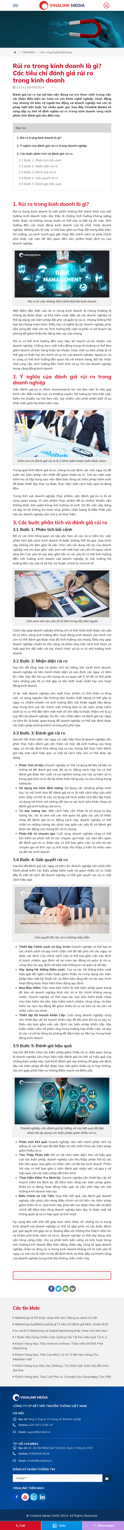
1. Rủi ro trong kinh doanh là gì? (39, 138)
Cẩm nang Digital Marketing (56, 52)
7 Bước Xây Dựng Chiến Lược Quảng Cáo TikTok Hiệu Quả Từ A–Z (60, 1337)
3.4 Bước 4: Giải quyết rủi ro (38, 178)
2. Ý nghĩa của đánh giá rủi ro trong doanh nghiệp (52, 146)
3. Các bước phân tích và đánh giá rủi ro (44, 153)
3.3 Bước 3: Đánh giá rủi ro (37, 172)
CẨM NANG (28, 52)
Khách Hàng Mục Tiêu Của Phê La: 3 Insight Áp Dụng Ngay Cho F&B (62, 1377)
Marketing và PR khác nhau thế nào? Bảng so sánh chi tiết (55, 1318)
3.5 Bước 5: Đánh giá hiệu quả (40, 184)
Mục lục (21, 128)
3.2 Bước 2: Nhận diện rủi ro (38, 166)
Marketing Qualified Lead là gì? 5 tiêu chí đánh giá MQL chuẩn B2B (60, 1324)
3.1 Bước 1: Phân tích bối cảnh (40, 160)
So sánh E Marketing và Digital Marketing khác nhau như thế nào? (60, 1331)
